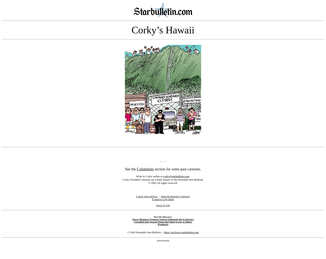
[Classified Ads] (141, 222)
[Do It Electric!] (186, 219)
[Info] (172, 222)
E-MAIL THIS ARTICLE (147, 196)
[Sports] (164, 219)
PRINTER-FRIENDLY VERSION (175, 196)
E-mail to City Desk (163, 199)
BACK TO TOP (163, 205)
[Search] (153, 222)
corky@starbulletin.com (176, 176)
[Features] (154, 219)
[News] (135, 219)
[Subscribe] (163, 222)
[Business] (144, 219)
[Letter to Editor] (183, 222)
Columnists (145, 169)
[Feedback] (163, 224)
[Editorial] (173, 219)
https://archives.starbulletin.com (181, 232)
